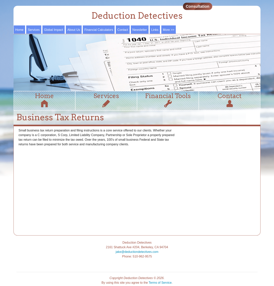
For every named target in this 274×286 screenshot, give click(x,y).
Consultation (197, 6)
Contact (122, 29)
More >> (168, 29)
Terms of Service (160, 282)
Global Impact (53, 29)
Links (154, 29)
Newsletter (139, 29)
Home (19, 29)
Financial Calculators (98, 29)
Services (34, 29)
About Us (73, 29)
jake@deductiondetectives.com (137, 251)
